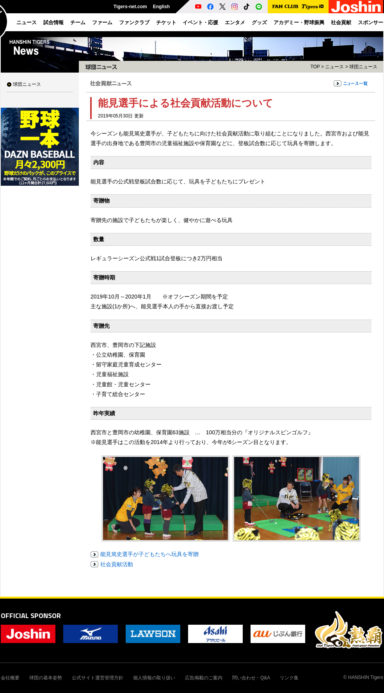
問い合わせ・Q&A (251, 678)
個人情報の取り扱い (154, 678)
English (161, 6)
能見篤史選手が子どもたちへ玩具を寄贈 (149, 554)
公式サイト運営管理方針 (97, 678)
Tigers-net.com (130, 6)
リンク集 (289, 678)
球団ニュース (27, 84)
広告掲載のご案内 (203, 678)
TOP (315, 66)
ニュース (334, 66)
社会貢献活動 (116, 564)
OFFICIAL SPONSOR (31, 615)
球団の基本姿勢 (45, 678)
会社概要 (10, 678)
